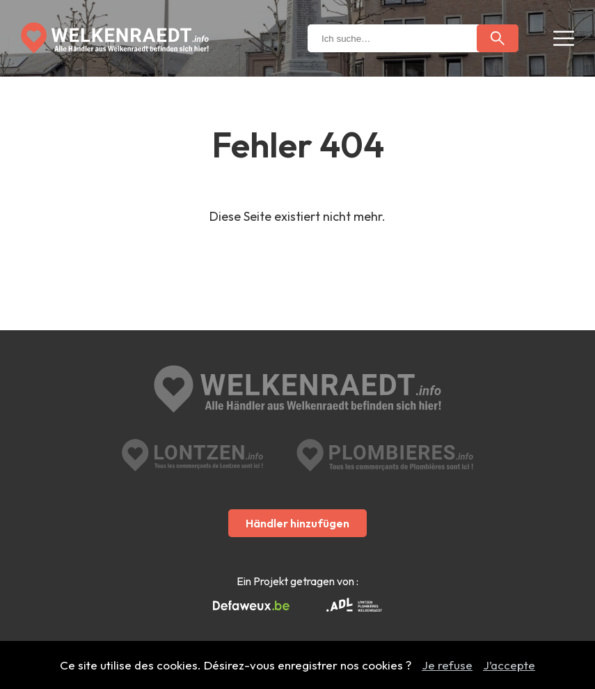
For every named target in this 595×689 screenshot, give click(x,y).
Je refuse (447, 665)
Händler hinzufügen (297, 523)
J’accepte (509, 665)
